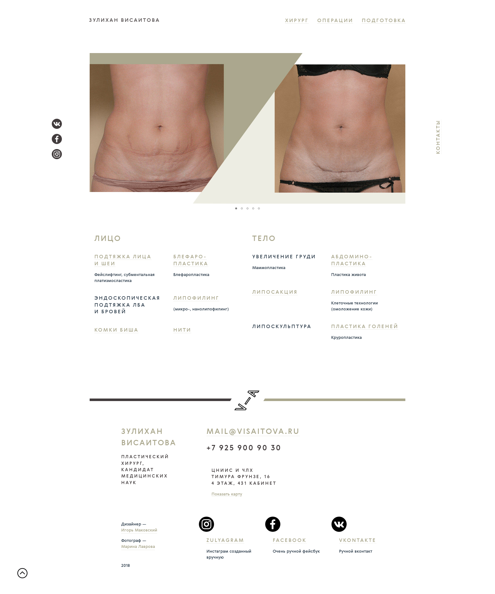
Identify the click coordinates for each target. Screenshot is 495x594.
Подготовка (384, 20)
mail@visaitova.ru (253, 432)
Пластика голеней (364, 326)
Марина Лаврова (138, 547)
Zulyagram (225, 540)
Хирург (297, 20)
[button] (400, 128)
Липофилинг (196, 298)
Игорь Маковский (139, 530)
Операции (335, 20)
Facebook (290, 540)
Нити (182, 330)
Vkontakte (357, 540)
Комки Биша (116, 330)
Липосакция (275, 292)
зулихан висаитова (124, 20)
